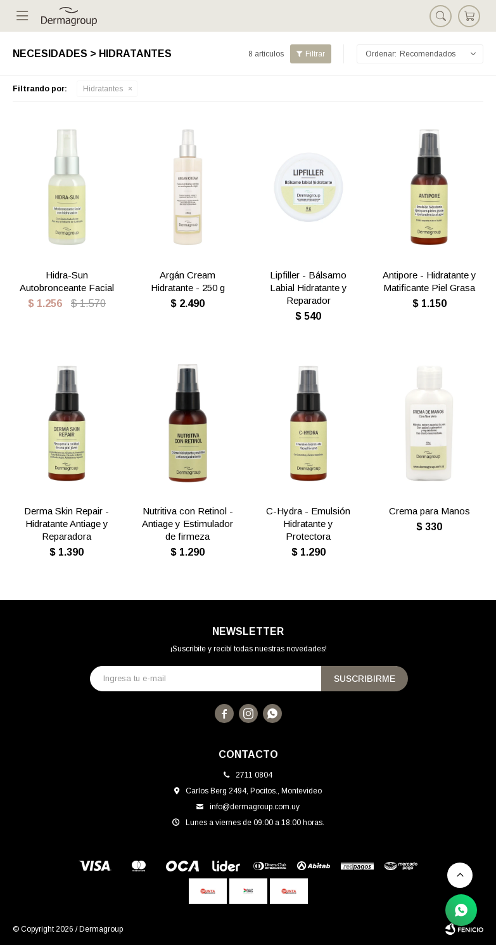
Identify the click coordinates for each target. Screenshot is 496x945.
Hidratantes (103, 88)
